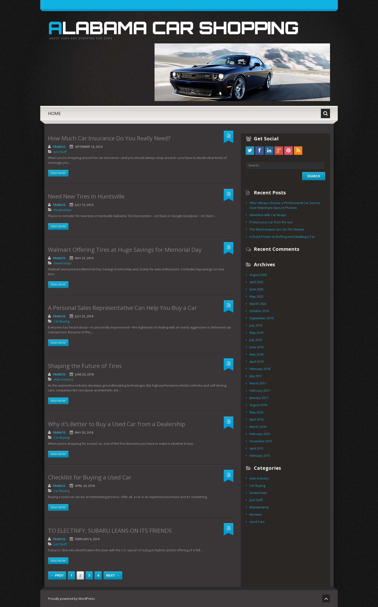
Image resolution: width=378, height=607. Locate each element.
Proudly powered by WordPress (71, 598)
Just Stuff (60, 152)
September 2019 (261, 318)
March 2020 (258, 303)
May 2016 (256, 412)
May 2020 (256, 296)
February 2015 (260, 455)
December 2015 (261, 441)
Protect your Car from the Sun (271, 222)
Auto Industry (63, 379)
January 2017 (259, 398)
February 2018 (260, 369)
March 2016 (258, 426)
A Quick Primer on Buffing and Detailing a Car (282, 236)
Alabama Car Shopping (173, 27)
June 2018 (256, 347)
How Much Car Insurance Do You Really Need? (109, 138)
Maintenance (259, 507)
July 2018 (256, 340)
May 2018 (256, 354)
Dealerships (63, 210)
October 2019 (259, 311)
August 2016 (258, 405)
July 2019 (256, 325)
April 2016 (256, 419)
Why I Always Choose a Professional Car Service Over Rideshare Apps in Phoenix (285, 205)
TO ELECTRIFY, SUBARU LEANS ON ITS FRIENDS (110, 530)
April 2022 (256, 282)
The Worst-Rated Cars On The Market (277, 229)
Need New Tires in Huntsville (86, 196)
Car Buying (61, 321)
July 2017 (256, 376)
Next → (113, 575)
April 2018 (256, 361)
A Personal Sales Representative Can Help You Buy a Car (122, 308)
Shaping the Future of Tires (85, 366)
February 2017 (260, 390)
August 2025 (258, 275)
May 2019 (256, 332)
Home (54, 113)
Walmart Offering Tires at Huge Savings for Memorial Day (125, 249)
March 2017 (258, 383)
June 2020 (256, 289)
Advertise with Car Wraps (268, 215)
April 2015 (256, 448)
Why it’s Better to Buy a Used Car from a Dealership (116, 424)
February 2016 (260, 434)
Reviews (256, 514)
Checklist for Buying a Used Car (89, 477)
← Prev (57, 575)
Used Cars (257, 521)
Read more (58, 173)
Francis (59, 147)
